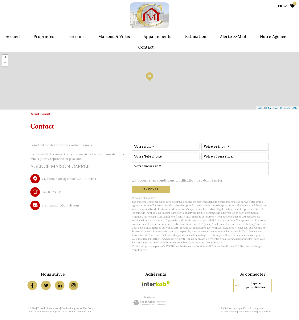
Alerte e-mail (233, 36)
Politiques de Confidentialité (196, 246)
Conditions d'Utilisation (235, 246)
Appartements (157, 36)
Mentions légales (51, 311)
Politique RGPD (85, 311)
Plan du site (34, 311)
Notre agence (273, 36)
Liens (65, 311)
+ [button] (5, 57)
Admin (72, 311)
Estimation (195, 36)
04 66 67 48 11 (52, 192)
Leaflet (260, 108)
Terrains (76, 36)
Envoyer (151, 189)
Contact (146, 47)
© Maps (271, 108)
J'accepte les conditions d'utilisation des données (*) (178, 180)
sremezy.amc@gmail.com (60, 205)
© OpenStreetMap (289, 108)
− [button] (5, 63)
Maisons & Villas (114, 36)
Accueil (13, 36)
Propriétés (43, 36)
